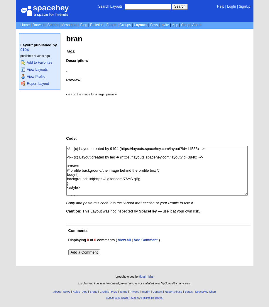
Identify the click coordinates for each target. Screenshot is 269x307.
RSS (114, 291)
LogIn (231, 6)
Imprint (145, 291)
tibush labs (146, 276)
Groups (125, 25)
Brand (93, 291)
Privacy (134, 291)
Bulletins (96, 25)
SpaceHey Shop (205, 291)
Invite (165, 25)
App (175, 25)
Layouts (140, 25)
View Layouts (34, 70)
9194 (25, 50)
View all (124, 240)
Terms (123, 291)
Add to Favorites (36, 62)
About (196, 25)
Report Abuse (173, 291)
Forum (111, 25)
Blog (83, 25)
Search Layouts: (110, 6)
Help (220, 6)
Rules (76, 291)
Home (25, 25)
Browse (38, 25)
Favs (154, 25)
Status (189, 291)
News (66, 291)
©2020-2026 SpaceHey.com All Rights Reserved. (134, 297)
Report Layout (35, 84)
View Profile (33, 77)
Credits (104, 291)
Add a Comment (84, 252)
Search (179, 6)
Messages (69, 25)
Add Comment (145, 240)
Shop (185, 25)
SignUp (244, 6)
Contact (158, 291)
